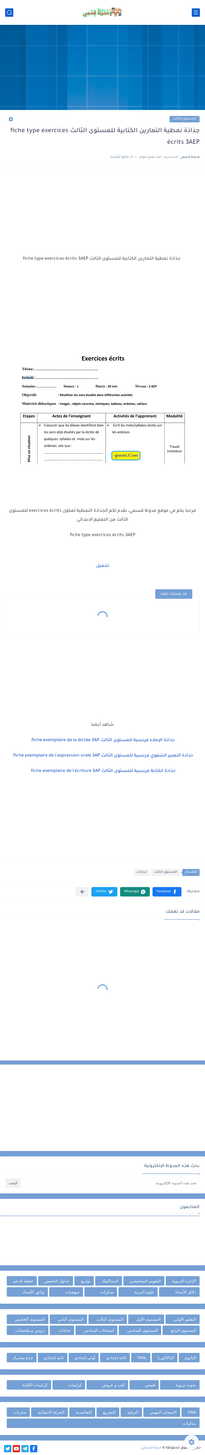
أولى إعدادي (84, 1357)
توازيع (85, 1281)
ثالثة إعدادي (116, 1357)
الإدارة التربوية (184, 1281)
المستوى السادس (142, 1330)
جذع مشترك (22, 1357)
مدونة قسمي (151, 1448)
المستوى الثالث (184, 119)
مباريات (19, 1412)
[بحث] (9, 12)
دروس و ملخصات (30, 1330)
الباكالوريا (166, 1357)
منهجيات (72, 1292)
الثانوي (190, 1357)
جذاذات (142, 872)
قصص (150, 1385)
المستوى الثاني (71, 1319)
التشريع (109, 1412)
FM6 (192, 1412)
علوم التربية (144, 1292)
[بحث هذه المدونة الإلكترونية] (111, 1183)
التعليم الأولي (185, 1319)
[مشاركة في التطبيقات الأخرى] (82, 892)
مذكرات (107, 1292)
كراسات (75, 1385)
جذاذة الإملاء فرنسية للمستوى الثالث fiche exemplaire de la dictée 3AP (102, 740)
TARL (142, 1357)
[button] (167, 892)
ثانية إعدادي (54, 1357)
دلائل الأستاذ (185, 1292)
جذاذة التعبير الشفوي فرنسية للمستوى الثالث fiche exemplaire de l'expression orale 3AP (102, 755)
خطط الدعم (23, 1281)
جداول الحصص (57, 1281)
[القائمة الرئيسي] (196, 12)
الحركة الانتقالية (51, 1412)
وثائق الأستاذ (33, 1292)
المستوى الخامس (30, 1319)
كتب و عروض (113, 1385)
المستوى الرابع (183, 1330)
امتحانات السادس (99, 1330)
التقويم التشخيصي (145, 1281)
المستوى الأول (148, 1319)
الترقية (132, 1412)
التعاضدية (84, 1412)
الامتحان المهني (163, 1412)
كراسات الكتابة (35, 1385)
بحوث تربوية (186, 1385)
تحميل (102, 566)
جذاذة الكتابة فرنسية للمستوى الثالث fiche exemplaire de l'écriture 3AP (103, 771)
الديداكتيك (109, 1281)
